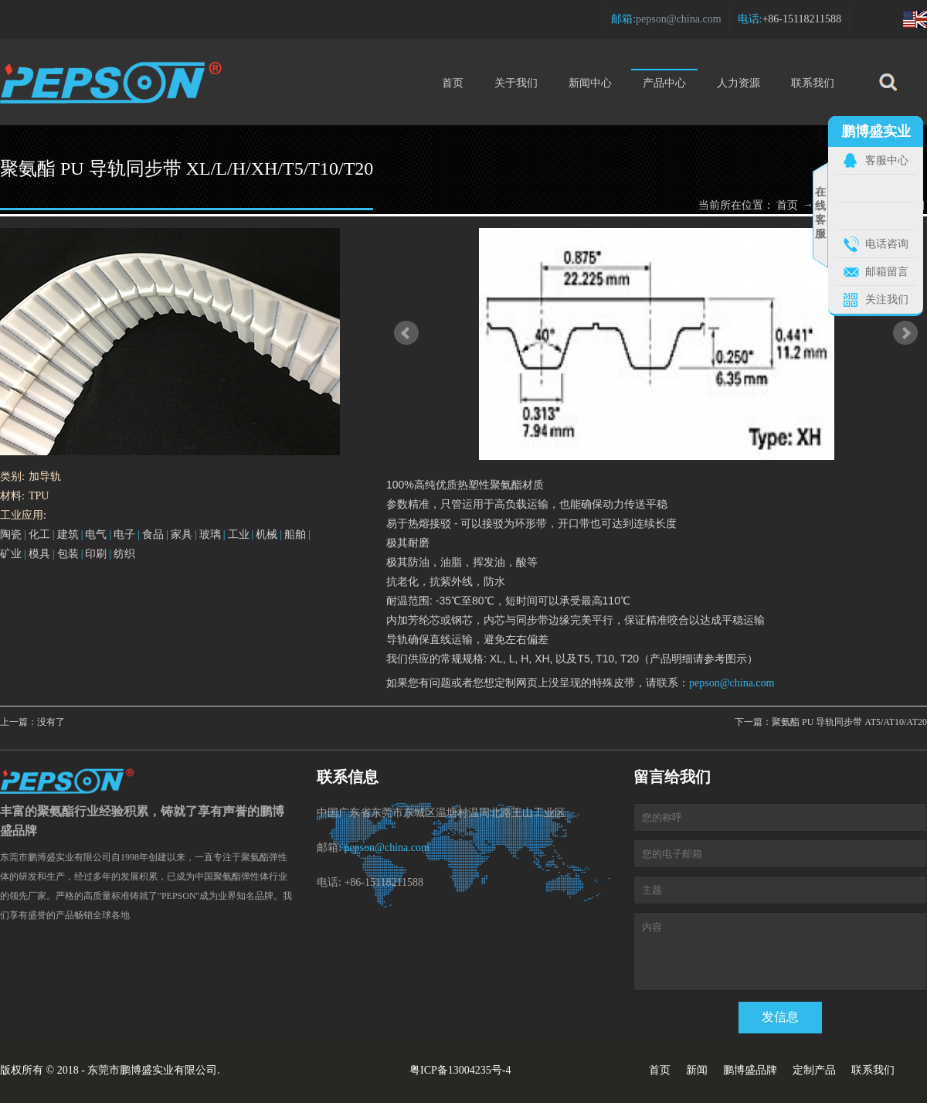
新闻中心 (590, 83)
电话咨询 (886, 244)
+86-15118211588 (801, 19)
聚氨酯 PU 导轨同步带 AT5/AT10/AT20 (849, 722)
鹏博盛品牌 (750, 1070)
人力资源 (738, 83)
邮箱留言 (886, 271)
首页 (453, 83)
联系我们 (812, 83)
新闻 (697, 1070)
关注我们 (886, 299)
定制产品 (814, 1070)
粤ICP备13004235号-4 (460, 1070)
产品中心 (664, 79)
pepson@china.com (678, 19)
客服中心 (886, 160)
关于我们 (516, 83)
